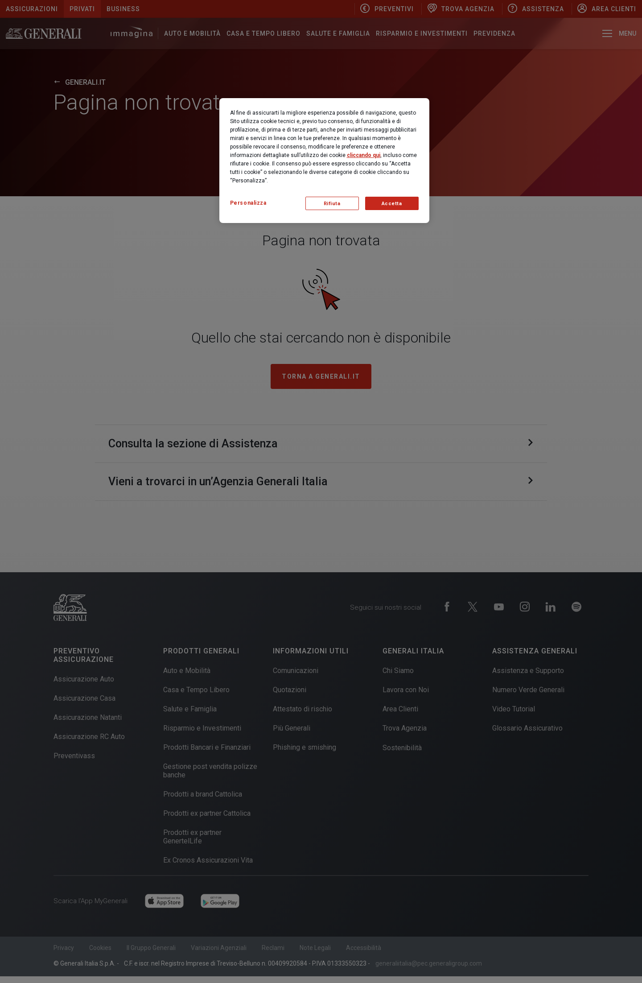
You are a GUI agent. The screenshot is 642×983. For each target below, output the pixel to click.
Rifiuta (332, 204)
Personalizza (248, 203)
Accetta (392, 204)
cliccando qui (363, 155)
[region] (324, 160)
